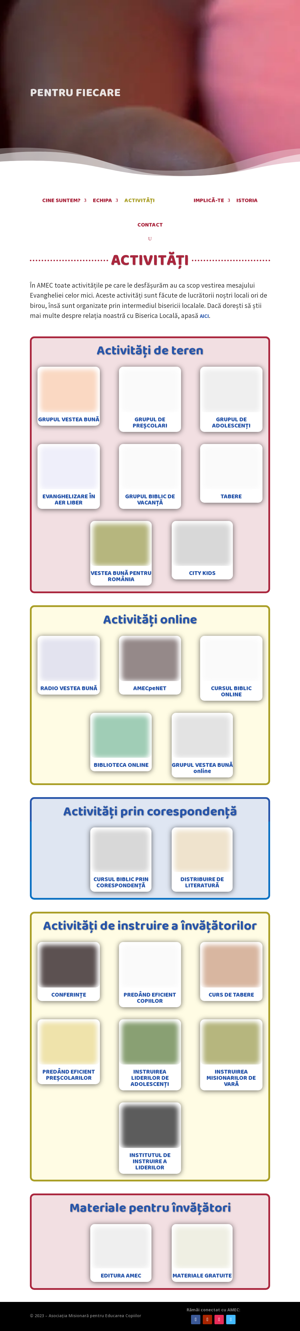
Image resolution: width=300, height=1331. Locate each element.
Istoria (247, 200)
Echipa (102, 200)
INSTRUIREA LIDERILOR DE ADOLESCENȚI (150, 1078)
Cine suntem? (61, 200)
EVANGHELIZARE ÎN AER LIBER (68, 500)
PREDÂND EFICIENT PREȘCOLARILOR (68, 1075)
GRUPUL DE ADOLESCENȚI (231, 423)
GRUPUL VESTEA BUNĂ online (202, 768)
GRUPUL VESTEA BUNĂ (68, 420)
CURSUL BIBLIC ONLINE (231, 691)
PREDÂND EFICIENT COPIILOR (150, 998)
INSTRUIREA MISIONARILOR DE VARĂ (231, 1078)
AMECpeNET (149, 688)
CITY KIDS (202, 573)
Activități (140, 200)
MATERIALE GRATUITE (202, 1276)
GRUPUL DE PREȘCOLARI (150, 423)
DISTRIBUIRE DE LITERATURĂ (202, 882)
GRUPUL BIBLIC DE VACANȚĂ (150, 500)
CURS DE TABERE (231, 995)
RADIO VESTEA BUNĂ (68, 688)
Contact (150, 224)
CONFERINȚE (68, 995)
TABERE (231, 497)
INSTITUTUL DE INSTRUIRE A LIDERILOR (150, 1161)
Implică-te (209, 200)
